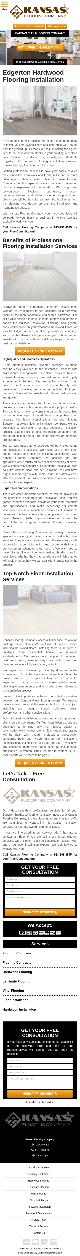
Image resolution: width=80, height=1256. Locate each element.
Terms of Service (38, 1226)
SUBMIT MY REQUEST (40, 912)
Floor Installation (15, 1000)
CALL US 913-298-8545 (29, 26)
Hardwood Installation (19, 1009)
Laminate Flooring (16, 981)
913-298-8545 (63, 227)
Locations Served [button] (40, 1102)
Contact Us (56, 26)
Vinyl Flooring (13, 990)
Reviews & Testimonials (39, 1213)
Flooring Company (17, 953)
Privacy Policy (38, 1219)
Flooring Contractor (18, 962)
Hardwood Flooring (17, 972)
